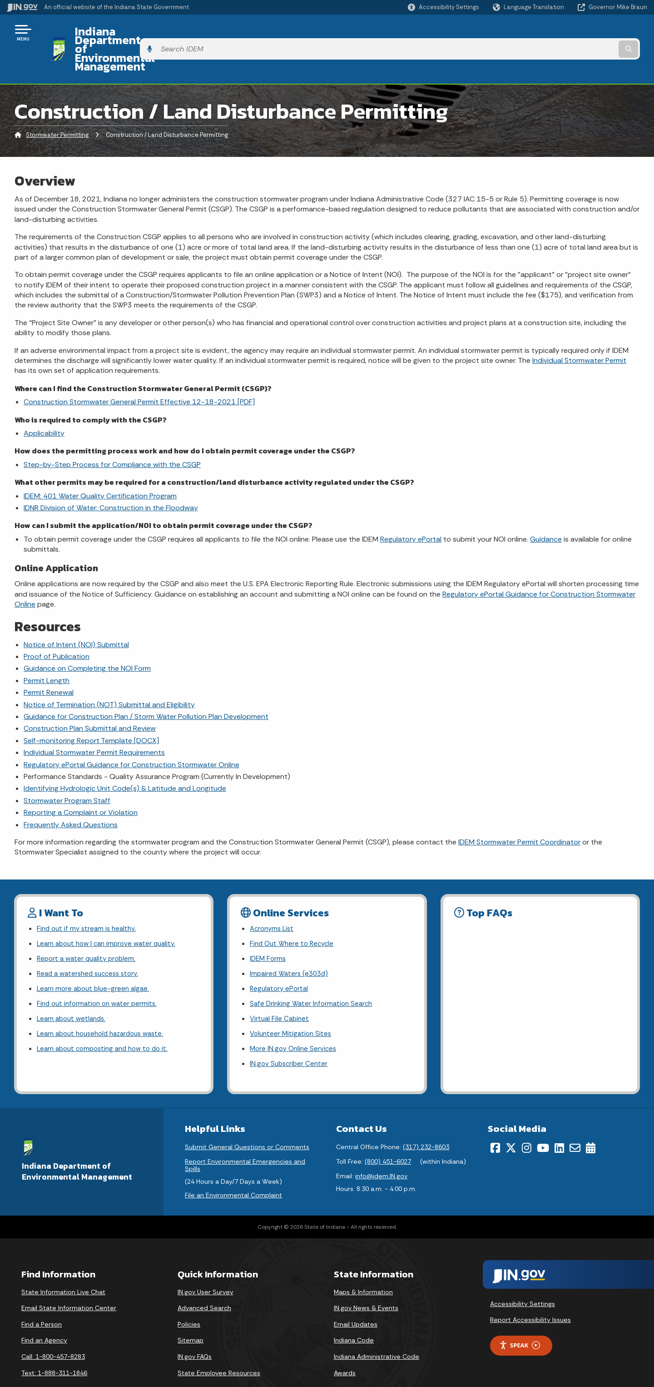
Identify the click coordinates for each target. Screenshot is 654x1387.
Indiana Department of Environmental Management (205, 32)
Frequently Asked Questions (71, 791)
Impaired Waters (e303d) (291, 944)
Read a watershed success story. (91, 944)
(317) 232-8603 (426, 1124)
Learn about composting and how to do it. (107, 1024)
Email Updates (355, 1301)
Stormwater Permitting (57, 102)
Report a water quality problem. (89, 928)
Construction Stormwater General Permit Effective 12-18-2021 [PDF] (139, 368)
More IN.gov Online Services (295, 1024)
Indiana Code (354, 1317)
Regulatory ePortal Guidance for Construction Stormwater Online (131, 731)
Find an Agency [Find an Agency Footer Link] (44, 1317)
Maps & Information (363, 1268)
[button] (443, 7)
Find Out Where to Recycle (294, 912)
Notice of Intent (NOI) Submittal (76, 611)
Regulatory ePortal (410, 506)
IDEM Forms (269, 928)
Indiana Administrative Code (376, 1333)
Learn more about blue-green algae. (96, 960)
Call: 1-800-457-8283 (53, 1333)
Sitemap (190, 1317)
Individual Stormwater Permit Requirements (94, 719)
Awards (345, 1349)
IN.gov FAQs (195, 1333)
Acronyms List (273, 896)
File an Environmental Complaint (233, 1172)
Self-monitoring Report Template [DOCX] (91, 707)
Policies (189, 1301)
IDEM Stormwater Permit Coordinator (519, 809)
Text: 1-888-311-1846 (54, 1349)
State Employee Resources (219, 1349)
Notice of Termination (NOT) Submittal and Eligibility (109, 671)
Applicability (44, 400)
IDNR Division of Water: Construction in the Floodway (111, 474)
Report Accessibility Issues (530, 1296)
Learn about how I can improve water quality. (111, 912)
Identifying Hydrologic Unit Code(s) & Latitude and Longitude (125, 755)
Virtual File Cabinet (281, 992)
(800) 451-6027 (388, 1138)
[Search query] (573, 32)
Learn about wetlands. (74, 992)
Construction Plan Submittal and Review (90, 695)
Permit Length (46, 647)
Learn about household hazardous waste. (105, 1008)
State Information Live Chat (63, 1268)
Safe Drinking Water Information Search (314, 976)
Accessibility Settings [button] (522, 1280)
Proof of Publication (56, 623)
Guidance (546, 506)
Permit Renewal (49, 659)
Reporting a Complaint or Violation (81, 779)
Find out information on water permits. (100, 976)
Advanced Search (204, 1285)
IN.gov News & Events (366, 1285)
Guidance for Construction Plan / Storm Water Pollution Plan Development (146, 683)
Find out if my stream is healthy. (89, 896)
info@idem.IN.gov (381, 1153)
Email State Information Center (68, 1285)
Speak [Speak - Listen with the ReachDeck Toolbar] (519, 1322)
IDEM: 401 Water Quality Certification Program (100, 462)
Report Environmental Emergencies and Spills (245, 1142)
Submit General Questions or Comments (247, 1124)
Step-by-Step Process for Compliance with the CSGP (112, 431)
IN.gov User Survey (205, 1268)
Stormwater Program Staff (67, 767)
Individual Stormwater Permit (579, 327)
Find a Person (41, 1301)
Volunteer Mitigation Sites (292, 1008)
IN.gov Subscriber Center (290, 1040)
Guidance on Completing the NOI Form (87, 635)
